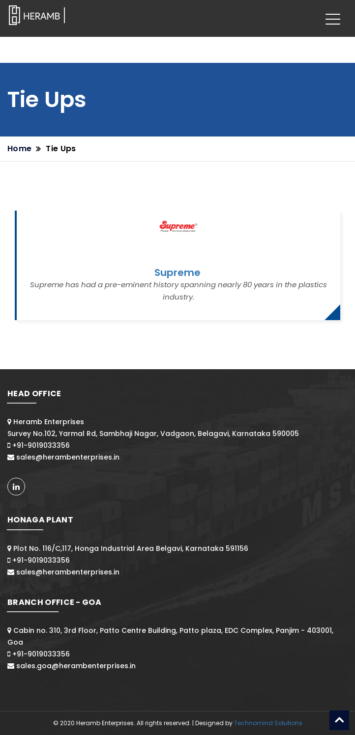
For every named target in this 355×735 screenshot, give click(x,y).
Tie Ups (61, 148)
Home (19, 148)
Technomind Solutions (268, 723)
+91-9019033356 (41, 445)
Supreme (177, 272)
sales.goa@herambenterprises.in (76, 666)
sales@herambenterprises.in (67, 457)
